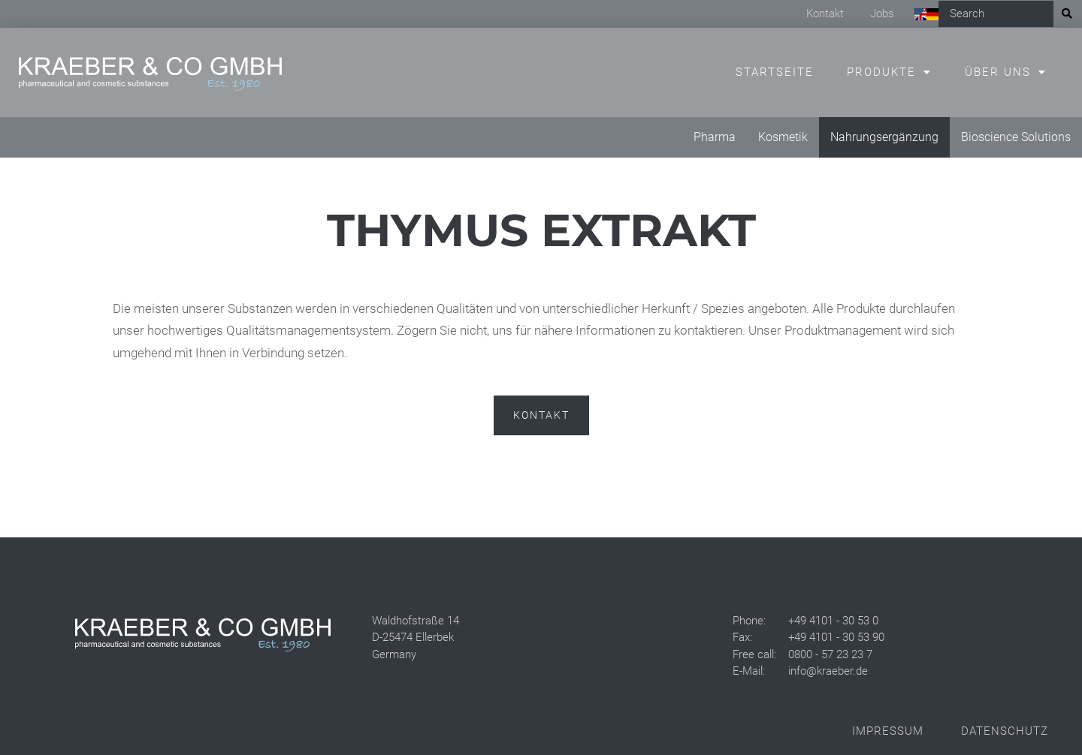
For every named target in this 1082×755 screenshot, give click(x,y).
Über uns (998, 72)
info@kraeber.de (828, 671)
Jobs (882, 13)
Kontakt (825, 13)
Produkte (881, 72)
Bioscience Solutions (1016, 137)
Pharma (715, 137)
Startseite (775, 72)
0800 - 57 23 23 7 (830, 654)
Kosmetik (783, 137)
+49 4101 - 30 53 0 (833, 620)
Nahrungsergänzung (884, 137)
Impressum (887, 731)
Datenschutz (1004, 731)
